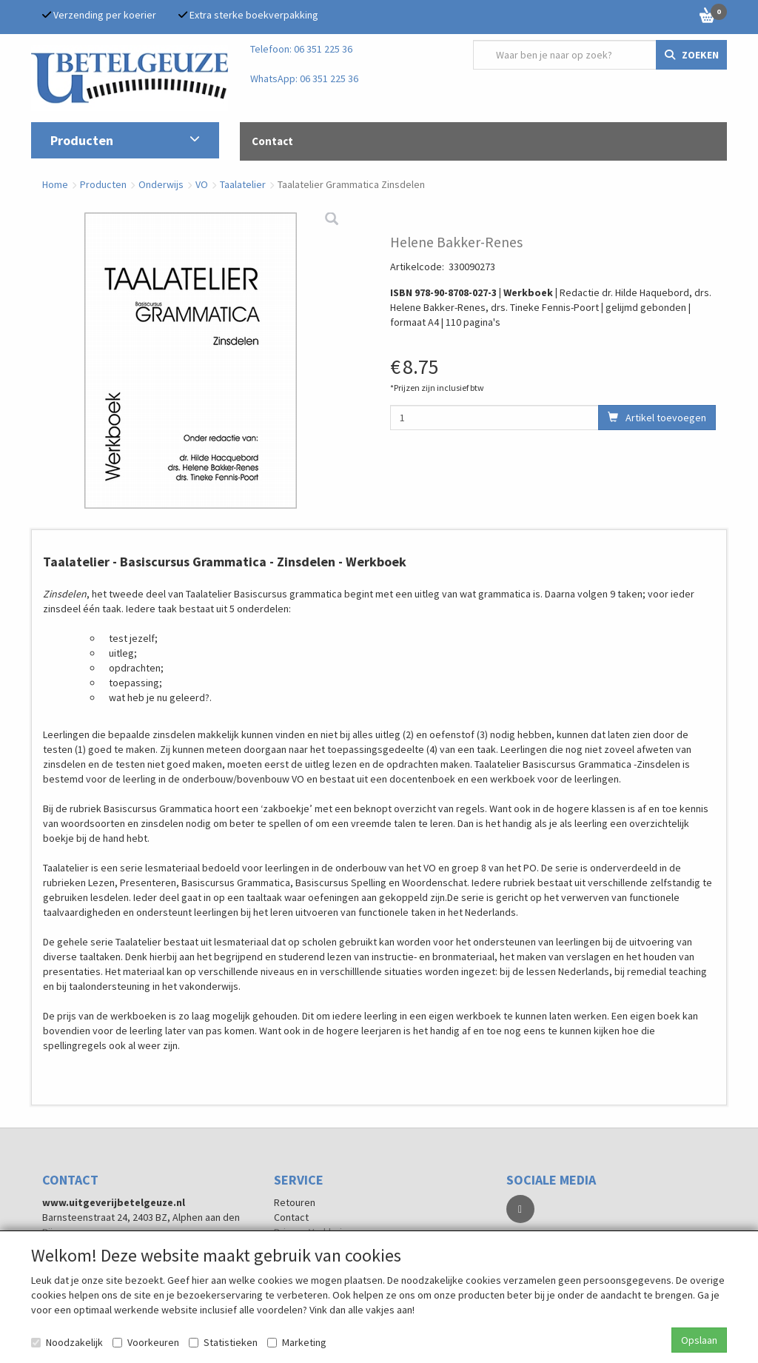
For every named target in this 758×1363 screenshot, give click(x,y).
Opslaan (699, 1340)
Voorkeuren (146, 1342)
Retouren (294, 1202)
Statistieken (223, 1342)
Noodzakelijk (67, 1342)
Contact (291, 1217)
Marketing (296, 1342)
